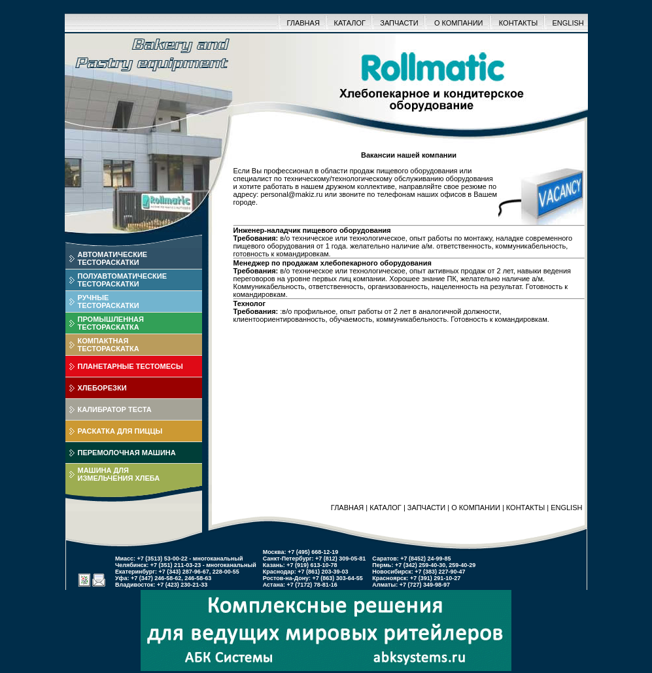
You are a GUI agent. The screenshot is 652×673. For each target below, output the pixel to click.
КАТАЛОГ (350, 23)
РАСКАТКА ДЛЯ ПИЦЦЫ (120, 431)
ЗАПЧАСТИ (399, 23)
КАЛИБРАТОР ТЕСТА (115, 409)
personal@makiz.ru (291, 194)
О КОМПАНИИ (458, 23)
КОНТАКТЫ (518, 23)
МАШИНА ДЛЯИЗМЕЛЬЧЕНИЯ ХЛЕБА (119, 474)
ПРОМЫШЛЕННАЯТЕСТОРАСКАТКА (111, 323)
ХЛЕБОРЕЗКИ (102, 388)
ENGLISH (567, 23)
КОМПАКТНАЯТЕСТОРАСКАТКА (108, 345)
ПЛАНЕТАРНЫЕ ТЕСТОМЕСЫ (130, 366)
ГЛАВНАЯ (302, 23)
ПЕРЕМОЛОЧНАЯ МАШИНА (127, 453)
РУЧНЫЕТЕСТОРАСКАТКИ (108, 301)
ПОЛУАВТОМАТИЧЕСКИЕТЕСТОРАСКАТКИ (122, 280)
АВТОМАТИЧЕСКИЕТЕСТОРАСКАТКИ (113, 258)
